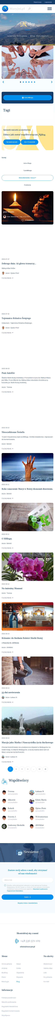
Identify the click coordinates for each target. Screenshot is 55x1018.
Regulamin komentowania (11, 996)
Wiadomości (48, 949)
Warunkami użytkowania (40, 874)
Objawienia (20, 958)
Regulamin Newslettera (10, 992)
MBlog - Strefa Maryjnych (39, 36)
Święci (18, 949)
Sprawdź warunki (11, 142)
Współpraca (6, 1001)
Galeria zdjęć (48, 954)
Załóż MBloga (28, 97)
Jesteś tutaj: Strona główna (17, 36)
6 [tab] (34, 82)
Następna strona (45, 754)
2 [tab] (23, 82)
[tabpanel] (27, 62)
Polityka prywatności (9, 983)
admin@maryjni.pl (27, 932)
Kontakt (46, 967)
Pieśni (4, 962)
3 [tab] (26, 82)
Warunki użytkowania (9, 987)
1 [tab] (20, 82)
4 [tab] (28, 82)
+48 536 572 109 (30, 926)
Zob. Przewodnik (29, 142)
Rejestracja (37, 2)
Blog (18, 967)
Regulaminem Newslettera (15, 876)
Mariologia (5, 967)
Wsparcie (19, 962)
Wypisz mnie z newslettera (27, 888)
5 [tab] (31, 82)
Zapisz (26, 882)
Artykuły (4, 954)
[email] (27, 865)
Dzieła (18, 954)
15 (39, 754)
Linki (45, 958)
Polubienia (29, 74)
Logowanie (48, 2)
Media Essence (33, 1015)
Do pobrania (48, 962)
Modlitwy (5, 958)
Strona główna (7, 949)
